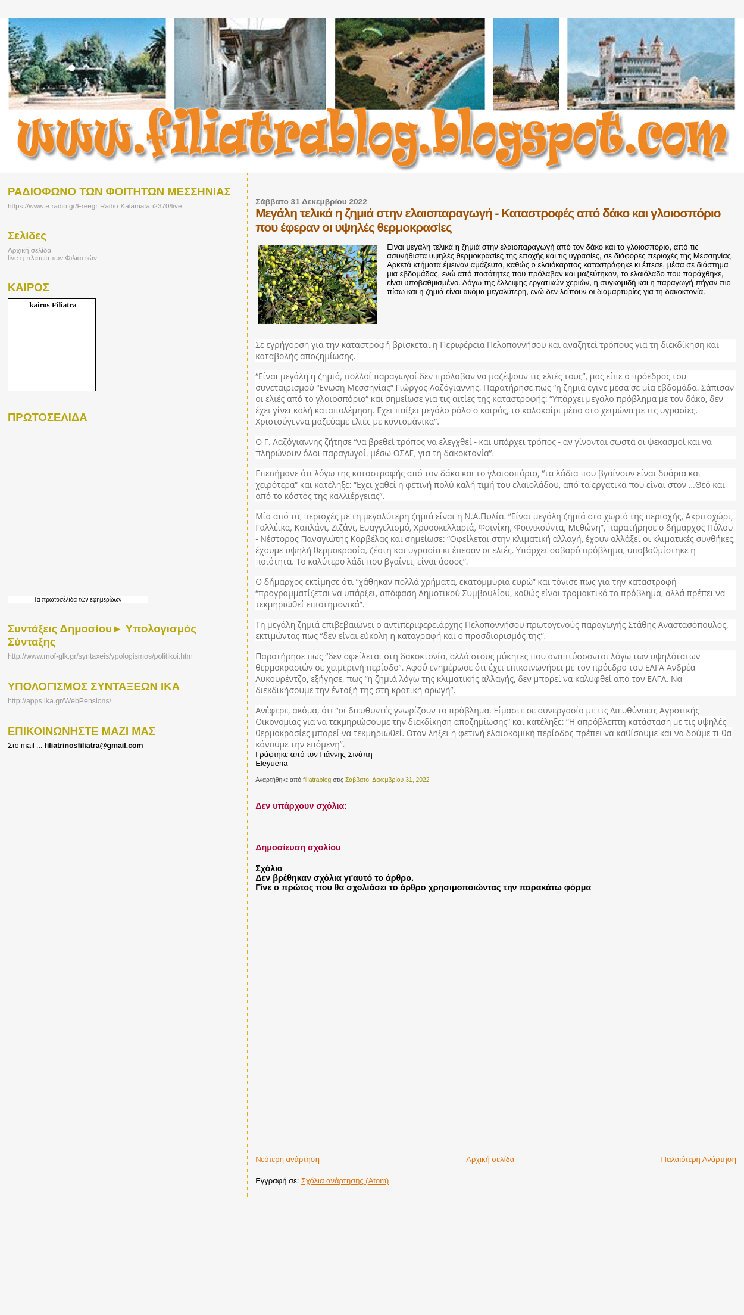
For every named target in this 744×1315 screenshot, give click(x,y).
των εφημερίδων (99, 599)
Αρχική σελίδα (490, 1159)
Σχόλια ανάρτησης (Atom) (345, 1180)
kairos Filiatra (53, 304)
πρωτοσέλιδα (59, 599)
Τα (38, 599)
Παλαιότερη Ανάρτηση (698, 1159)
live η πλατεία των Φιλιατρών (52, 257)
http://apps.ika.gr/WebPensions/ (59, 701)
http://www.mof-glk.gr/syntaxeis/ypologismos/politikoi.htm (100, 656)
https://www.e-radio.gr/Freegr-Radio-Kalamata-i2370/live (95, 206)
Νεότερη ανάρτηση (287, 1159)
